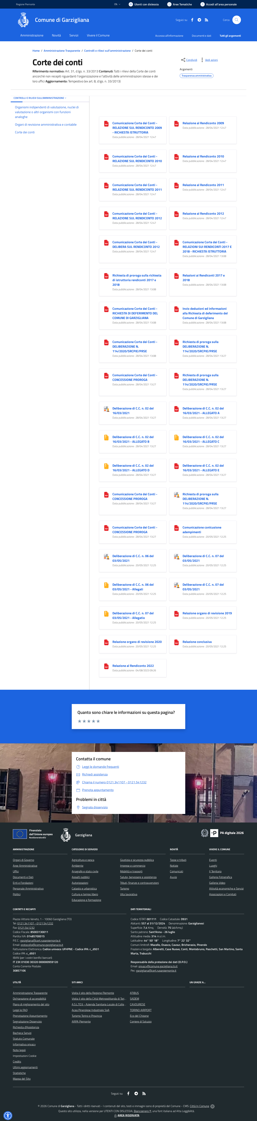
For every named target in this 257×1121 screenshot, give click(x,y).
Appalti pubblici (81, 877)
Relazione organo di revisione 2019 (207, 613)
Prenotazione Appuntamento (30, 1016)
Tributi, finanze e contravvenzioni (139, 883)
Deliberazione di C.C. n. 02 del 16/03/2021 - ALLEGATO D (133, 468)
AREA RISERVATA (126, 1115)
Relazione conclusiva (197, 641)
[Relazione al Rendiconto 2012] (176, 213)
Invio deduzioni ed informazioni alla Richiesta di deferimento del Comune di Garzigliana (205, 313)
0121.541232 (26, 927)
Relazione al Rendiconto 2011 (203, 184)
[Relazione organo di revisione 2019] (176, 613)
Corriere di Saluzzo (141, 1021)
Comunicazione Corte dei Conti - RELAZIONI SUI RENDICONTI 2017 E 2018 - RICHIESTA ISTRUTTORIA (207, 247)
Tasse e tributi (178, 860)
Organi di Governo (23, 860)
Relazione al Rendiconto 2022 (133, 665)
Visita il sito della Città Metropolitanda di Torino (99, 998)
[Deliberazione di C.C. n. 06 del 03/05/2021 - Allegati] (106, 584)
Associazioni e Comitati (222, 894)
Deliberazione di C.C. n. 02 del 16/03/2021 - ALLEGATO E (203, 468)
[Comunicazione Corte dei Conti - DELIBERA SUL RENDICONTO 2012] (106, 242)
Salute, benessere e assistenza (138, 877)
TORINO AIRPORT (141, 1010)
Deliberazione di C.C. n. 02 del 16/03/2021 (133, 410)
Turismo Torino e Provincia (87, 1016)
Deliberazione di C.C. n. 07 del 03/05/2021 (203, 558)
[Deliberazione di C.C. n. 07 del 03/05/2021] (176, 556)
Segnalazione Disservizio (27, 1021)
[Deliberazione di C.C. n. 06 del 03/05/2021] (106, 556)
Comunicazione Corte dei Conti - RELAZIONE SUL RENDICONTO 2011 (137, 187)
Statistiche (19, 1073)
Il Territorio (215, 871)
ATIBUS (134, 993)
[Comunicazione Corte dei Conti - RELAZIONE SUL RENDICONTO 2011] (106, 185)
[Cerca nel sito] (236, 20)
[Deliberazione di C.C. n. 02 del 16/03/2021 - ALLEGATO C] (176, 437)
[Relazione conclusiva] (176, 641)
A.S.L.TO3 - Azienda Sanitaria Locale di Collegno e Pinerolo (106, 1004)
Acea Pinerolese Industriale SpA (90, 1010)
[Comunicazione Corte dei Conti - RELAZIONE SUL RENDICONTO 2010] (106, 156)
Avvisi (173, 877)
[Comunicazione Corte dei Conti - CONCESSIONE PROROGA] (106, 375)
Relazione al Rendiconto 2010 (203, 156)
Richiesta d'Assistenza (26, 1027)
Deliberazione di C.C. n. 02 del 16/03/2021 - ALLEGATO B (133, 439)
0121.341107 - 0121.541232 (35, 923)
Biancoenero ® (142, 1111)
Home (36, 50)
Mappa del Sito (22, 1078)
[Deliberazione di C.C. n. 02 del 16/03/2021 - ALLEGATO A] (176, 408)
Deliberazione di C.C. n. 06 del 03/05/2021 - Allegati (133, 587)
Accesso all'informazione (169, 36)
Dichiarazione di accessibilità (29, 998)
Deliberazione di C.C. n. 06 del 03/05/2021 (133, 558)
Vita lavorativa (128, 894)
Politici (17, 894)
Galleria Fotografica (220, 877)
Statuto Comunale (24, 1038)
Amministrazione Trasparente (62, 50)
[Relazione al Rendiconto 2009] (176, 123)
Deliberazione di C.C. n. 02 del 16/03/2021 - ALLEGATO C (203, 439)
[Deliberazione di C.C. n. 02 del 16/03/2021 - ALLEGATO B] (106, 437)
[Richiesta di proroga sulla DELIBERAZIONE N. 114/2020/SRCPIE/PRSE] (176, 342)
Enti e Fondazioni (23, 883)
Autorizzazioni (80, 883)
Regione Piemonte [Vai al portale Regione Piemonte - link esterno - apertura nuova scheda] (25, 4)
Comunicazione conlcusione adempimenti (202, 529)
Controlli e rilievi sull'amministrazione (107, 50)
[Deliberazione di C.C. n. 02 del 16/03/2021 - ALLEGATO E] (176, 465)
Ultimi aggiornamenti (25, 1067)
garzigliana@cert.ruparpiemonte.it (40, 940)
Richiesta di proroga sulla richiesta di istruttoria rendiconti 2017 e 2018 (136, 280)
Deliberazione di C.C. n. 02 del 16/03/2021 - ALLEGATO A (203, 410)
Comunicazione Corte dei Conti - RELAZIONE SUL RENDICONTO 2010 (137, 158)
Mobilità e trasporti (131, 871)
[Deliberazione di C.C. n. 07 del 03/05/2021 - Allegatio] (106, 613)
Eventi (213, 860)
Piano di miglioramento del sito (31, 1004)
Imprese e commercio (132, 865)
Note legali (19, 1050)
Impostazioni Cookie (24, 1056)
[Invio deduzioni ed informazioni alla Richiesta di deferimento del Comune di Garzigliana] (176, 308)
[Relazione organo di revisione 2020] (106, 641)
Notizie (174, 865)
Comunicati (176, 871)
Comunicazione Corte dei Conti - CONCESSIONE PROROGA (134, 377)
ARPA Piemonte (81, 1021)
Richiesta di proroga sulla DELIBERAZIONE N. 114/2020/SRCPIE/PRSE (200, 346)
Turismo (124, 888)
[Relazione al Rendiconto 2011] (176, 185)
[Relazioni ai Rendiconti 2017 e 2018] (176, 275)
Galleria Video (217, 883)
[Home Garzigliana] (52, 20)
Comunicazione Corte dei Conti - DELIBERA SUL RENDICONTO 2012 (136, 244)
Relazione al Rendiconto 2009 (203, 123)
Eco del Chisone (139, 1016)
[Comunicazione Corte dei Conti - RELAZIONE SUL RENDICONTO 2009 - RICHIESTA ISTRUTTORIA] (106, 123)
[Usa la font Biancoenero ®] (143, 4)
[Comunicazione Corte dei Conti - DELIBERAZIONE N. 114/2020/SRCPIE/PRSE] (106, 342)
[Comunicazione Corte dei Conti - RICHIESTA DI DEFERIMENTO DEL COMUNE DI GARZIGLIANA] (106, 308)
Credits (17, 1061)
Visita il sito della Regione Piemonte (93, 993)
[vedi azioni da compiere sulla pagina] (209, 60)
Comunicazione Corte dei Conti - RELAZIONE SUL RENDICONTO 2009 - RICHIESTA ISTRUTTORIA (137, 128)
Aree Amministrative (25, 865)
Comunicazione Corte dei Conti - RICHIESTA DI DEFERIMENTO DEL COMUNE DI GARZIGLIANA (135, 313)
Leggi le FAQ (20, 1010)
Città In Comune (199, 1106)
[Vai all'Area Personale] (218, 4)
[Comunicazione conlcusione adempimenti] (176, 527)
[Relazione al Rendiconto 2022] (106, 665)
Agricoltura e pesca (83, 860)
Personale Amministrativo (28, 888)
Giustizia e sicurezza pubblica (137, 860)
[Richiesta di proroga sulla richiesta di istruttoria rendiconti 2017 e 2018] (106, 275)
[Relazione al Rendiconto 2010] (176, 156)
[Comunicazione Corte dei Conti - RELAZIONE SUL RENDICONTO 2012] (106, 213)
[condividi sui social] (189, 60)
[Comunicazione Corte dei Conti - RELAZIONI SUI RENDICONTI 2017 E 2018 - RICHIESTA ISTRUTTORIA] (176, 242)
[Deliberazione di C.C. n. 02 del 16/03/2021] (106, 408)
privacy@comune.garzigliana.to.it (158, 966)
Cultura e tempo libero (85, 894)
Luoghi (213, 865)
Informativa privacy (24, 1044)
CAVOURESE (137, 1004)
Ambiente (77, 865)
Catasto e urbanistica (84, 888)
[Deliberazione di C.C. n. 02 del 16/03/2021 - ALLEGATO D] (106, 465)
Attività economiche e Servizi (226, 888)
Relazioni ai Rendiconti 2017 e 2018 (204, 277)
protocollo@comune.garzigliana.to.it (42, 945)
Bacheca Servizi (22, 1033)
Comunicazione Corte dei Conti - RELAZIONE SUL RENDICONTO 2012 (137, 216)
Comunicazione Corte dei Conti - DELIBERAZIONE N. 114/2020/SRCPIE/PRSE (134, 346)
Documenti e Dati (23, 877)
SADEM (134, 998)
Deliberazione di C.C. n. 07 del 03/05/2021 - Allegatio (133, 615)
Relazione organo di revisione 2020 (137, 641)
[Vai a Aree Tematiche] (179, 4)
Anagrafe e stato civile (85, 871)
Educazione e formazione (86, 900)
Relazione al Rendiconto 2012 (203, 213)
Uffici (16, 871)
